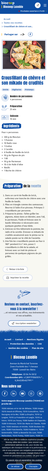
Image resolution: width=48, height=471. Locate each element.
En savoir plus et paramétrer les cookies (24, 460)
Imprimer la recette (17, 277)
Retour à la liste (15, 269)
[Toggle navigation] (45, 6)
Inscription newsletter (24, 323)
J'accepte (33, 466)
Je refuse (15, 466)
